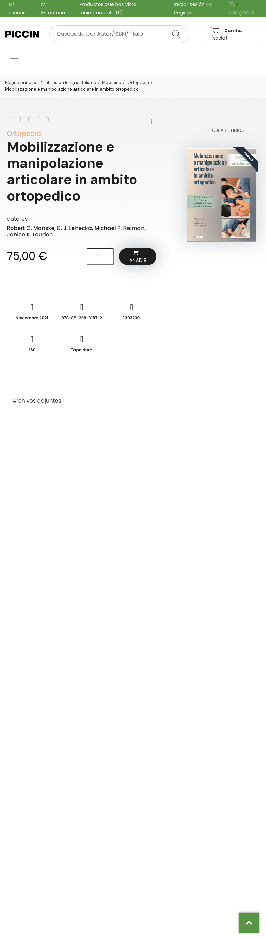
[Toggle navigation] (14, 55)
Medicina (111, 82)
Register (183, 12)
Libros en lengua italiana (70, 82)
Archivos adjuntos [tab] (37, 401)
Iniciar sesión (189, 4)
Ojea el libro (222, 130)
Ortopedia (138, 82)
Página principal (22, 82)
